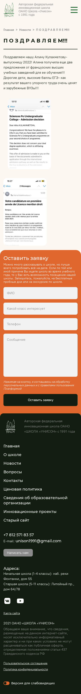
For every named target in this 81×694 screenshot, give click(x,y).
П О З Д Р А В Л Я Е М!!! (52, 30)
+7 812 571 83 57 (18, 535)
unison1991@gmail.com (38, 541)
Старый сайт (16, 520)
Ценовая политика (22, 489)
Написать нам (18, 553)
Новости (25, 30)
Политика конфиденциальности (25, 669)
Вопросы (12, 472)
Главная (8, 30)
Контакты (13, 480)
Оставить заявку (40, 400)
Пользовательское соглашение (25, 663)
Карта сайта (11, 613)
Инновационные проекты (30, 511)
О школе (12, 454)
